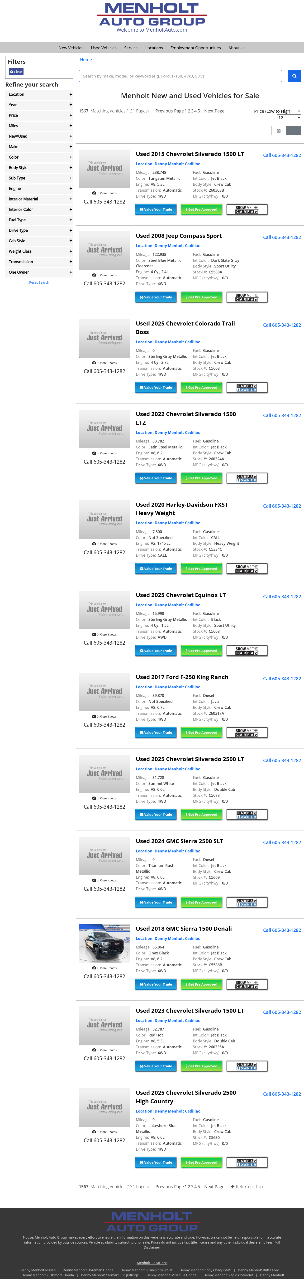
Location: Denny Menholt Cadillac (168, 164)
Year (13, 104)
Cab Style (17, 240)
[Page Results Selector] (289, 118)
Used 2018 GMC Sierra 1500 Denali (184, 929)
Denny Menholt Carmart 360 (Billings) (110, 1275)
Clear (16, 71)
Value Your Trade (156, 209)
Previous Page (170, 111)
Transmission (21, 261)
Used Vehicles (104, 47)
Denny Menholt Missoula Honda (172, 1275)
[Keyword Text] (180, 76)
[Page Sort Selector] (277, 111)
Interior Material (23, 199)
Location (16, 94)
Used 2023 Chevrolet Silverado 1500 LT (190, 1011)
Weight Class (20, 251)
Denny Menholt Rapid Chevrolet (229, 1275)
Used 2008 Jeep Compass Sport (179, 236)
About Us (236, 47)
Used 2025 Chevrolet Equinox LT (181, 595)
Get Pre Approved (201, 209)
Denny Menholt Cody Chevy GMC (206, 1270)
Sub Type (17, 178)
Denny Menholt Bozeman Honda (88, 1270)
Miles (13, 125)
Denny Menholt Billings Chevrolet (147, 1270)
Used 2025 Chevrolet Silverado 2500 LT (190, 759)
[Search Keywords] (294, 76)
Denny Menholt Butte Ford (259, 1270)
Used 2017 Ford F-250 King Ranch (182, 677)
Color (14, 157)
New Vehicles (71, 47)
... (202, 111)
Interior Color (21, 209)
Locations (154, 47)
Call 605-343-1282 (282, 155)
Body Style (18, 167)
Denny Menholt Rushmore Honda (48, 1275)
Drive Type (18, 230)
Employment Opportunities (196, 47)
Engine (15, 188)
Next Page (214, 111)
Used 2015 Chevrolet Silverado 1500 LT (190, 154)
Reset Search (39, 282)
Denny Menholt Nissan (38, 1270)
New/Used (18, 136)
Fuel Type (17, 220)
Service (131, 47)
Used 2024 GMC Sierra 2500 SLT (179, 841)
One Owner (19, 272)
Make (13, 146)
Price (13, 115)
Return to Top (247, 1187)
